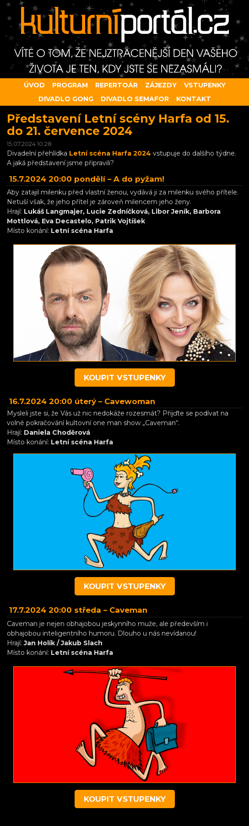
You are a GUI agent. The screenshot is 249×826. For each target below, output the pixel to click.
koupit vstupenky (125, 377)
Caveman (128, 610)
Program (70, 85)
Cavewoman (129, 401)
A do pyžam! (139, 179)
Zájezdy (161, 85)
